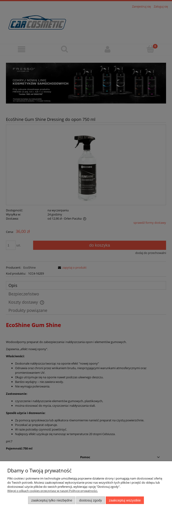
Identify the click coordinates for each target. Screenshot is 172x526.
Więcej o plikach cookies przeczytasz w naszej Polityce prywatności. (52, 491)
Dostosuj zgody (90, 500)
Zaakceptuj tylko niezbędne (51, 500)
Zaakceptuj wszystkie (125, 500)
